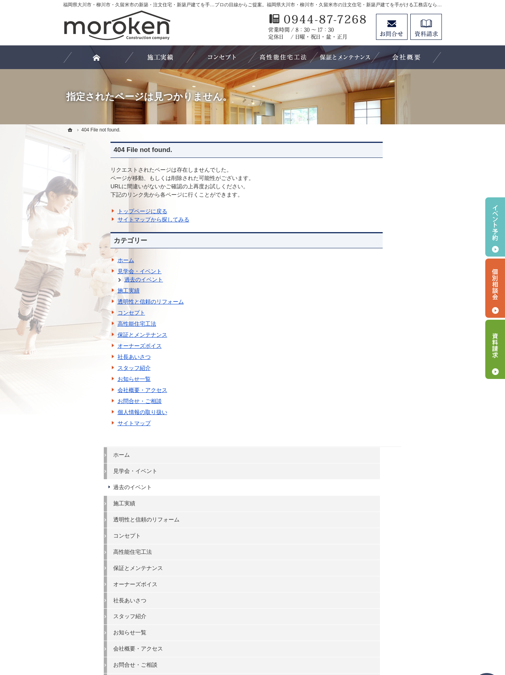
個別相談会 (495, 288)
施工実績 (81, 290)
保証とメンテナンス (95, 335)
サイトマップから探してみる (106, 219)
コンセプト (84, 312)
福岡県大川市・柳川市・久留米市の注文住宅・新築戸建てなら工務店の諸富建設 (282, 640)
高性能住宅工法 (89, 324)
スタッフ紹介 (86, 368)
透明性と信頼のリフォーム (103, 301)
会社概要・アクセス (95, 390)
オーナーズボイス (92, 346)
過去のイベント (96, 279)
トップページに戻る (95, 211)
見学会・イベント (92, 271)
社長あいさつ (86, 357)
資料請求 (426, 27)
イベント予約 (495, 227)
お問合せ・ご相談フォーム (394, 607)
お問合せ (392, 27)
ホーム (78, 260)
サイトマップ (86, 423)
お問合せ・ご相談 (92, 401)
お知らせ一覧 (86, 379)
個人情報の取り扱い (95, 412)
